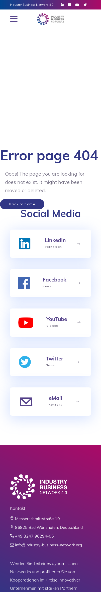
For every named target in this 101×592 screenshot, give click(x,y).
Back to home (22, 204)
